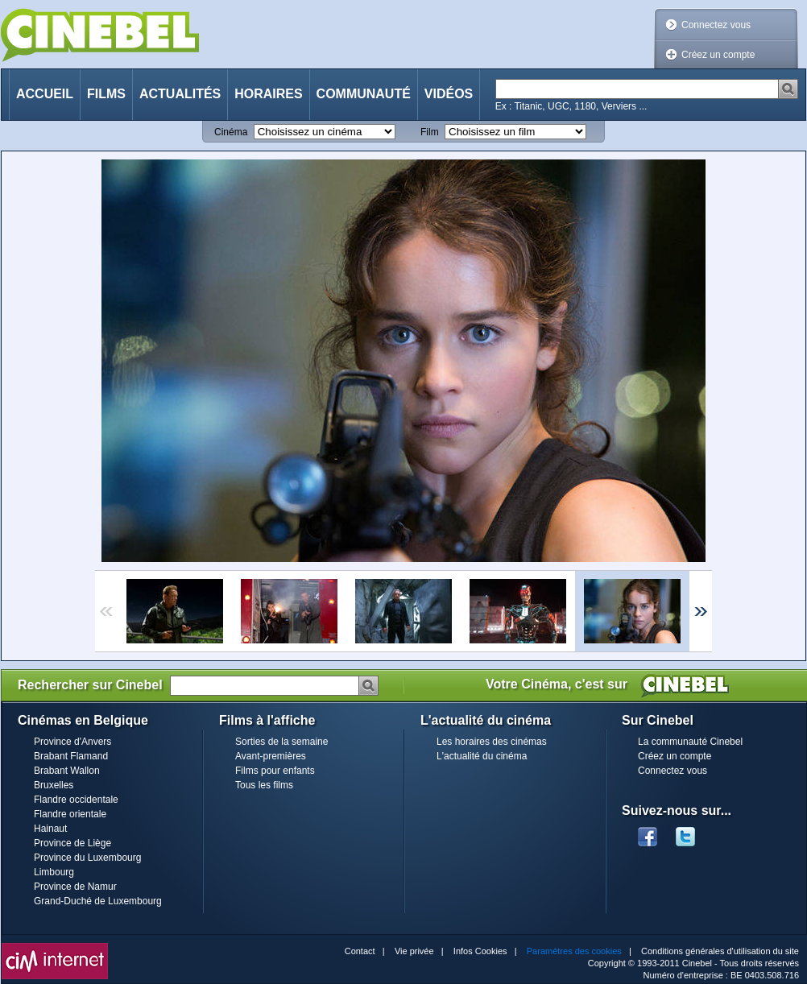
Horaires (268, 94)
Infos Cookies (480, 951)
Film (429, 132)
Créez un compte (718, 54)
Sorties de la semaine (281, 741)
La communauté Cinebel (690, 741)
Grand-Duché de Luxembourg (98, 901)
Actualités (180, 94)
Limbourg (54, 872)
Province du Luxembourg (87, 857)
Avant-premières (270, 756)
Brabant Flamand (71, 756)
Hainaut (50, 828)
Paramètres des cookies (574, 951)
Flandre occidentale (76, 799)
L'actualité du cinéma (482, 756)
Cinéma (230, 132)
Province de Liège (72, 843)
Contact (360, 951)
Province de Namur (75, 886)
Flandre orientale (70, 814)
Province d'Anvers (72, 741)
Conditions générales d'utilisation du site (720, 951)
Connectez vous (716, 25)
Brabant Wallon (67, 770)
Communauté (364, 94)
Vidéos (448, 94)
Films (106, 94)
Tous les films (264, 785)
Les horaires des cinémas (492, 741)
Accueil (44, 94)
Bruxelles (53, 785)
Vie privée (414, 951)
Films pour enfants (275, 770)
